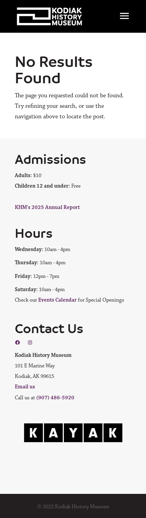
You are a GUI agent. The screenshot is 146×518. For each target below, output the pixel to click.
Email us (25, 386)
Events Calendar (57, 300)
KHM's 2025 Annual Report (47, 207)
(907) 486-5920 (55, 397)
